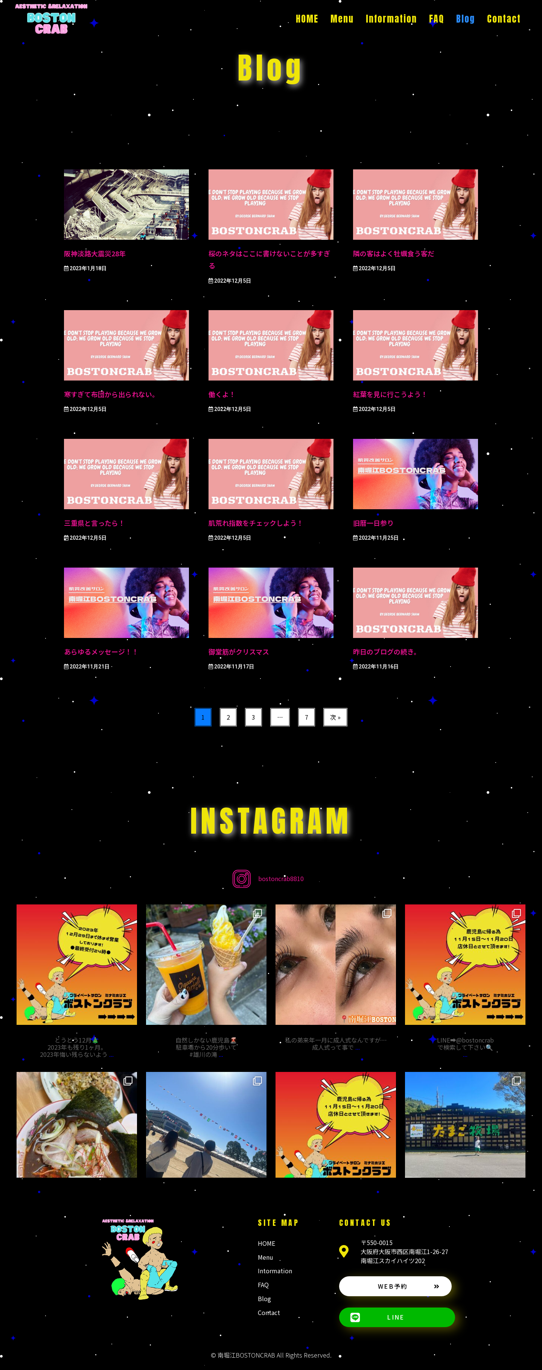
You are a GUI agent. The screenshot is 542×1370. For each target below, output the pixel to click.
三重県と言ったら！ (94, 523)
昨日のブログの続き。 (386, 651)
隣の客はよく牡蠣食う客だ (393, 253)
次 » (335, 717)
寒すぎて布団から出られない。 (111, 394)
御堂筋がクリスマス (239, 651)
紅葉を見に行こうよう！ (390, 394)
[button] (395, 1286)
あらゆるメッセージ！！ (101, 651)
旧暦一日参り (373, 523)
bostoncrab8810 (281, 878)
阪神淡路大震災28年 (95, 253)
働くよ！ (222, 394)
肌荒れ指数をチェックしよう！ (256, 523)
